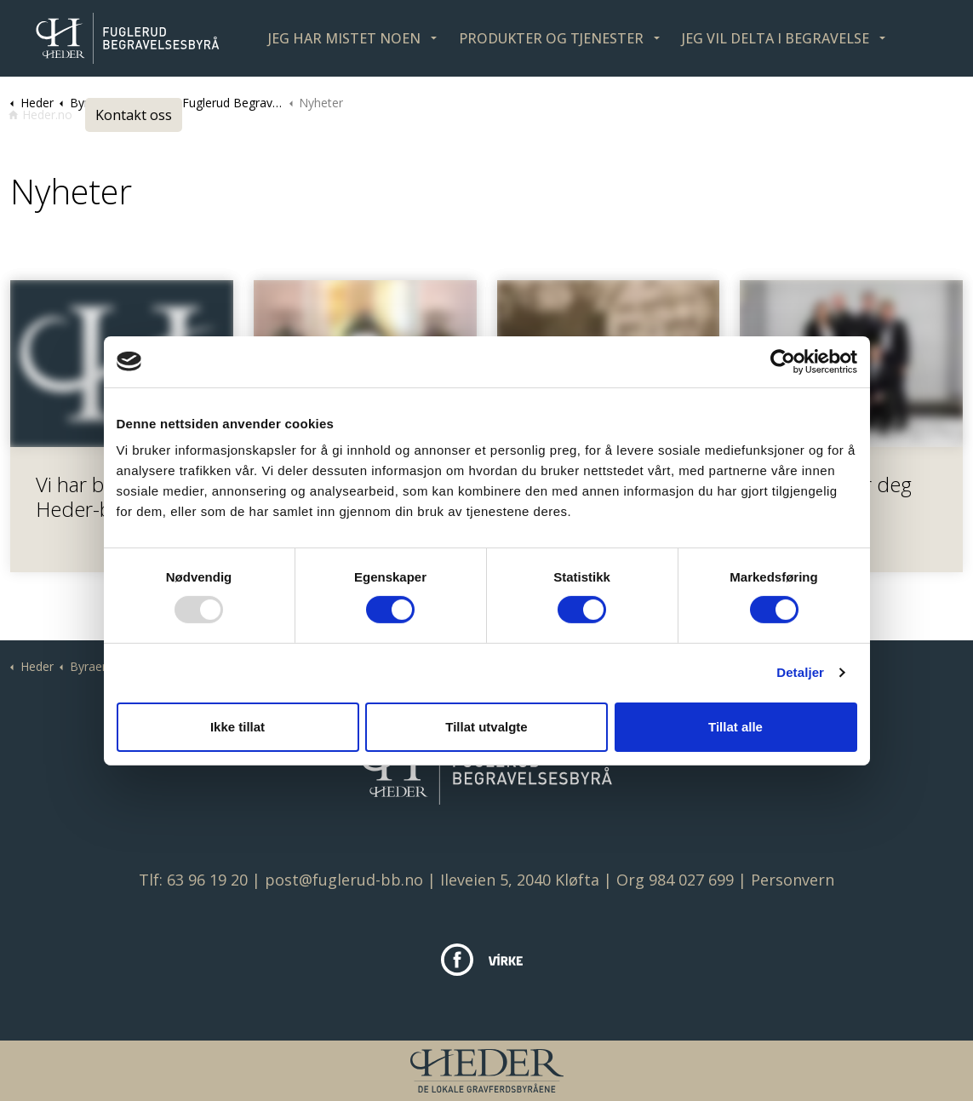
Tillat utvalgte (486, 727)
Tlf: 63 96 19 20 (193, 879)
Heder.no (40, 114)
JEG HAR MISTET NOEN (344, 38)
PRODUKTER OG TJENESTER (551, 38)
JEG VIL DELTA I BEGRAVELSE (775, 38)
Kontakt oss (133, 115)
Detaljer (800, 672)
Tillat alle (735, 727)
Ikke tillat (237, 727)
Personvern (792, 879)
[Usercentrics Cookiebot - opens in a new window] (782, 361)
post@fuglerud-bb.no (344, 879)
